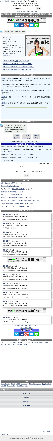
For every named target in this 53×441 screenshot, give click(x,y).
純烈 (26, 386)
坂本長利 (4, 103)
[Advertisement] (26, 350)
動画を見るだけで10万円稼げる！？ (11, 183)
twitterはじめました (6, 434)
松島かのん (21, 342)
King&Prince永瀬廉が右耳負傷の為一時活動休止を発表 (17, 203)
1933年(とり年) (16, 137)
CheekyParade (5, 384)
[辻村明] (26, 295)
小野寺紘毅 (34, 342)
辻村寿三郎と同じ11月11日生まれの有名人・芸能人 (18, 67)
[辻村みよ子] (26, 277)
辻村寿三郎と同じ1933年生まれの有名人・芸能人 (17, 64)
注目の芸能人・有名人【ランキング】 (26, 325)
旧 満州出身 (6, 55)
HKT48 (18, 384)
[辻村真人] (26, 234)
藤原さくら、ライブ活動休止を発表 (11, 194)
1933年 (13, 1)
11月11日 (19, 1)
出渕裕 (3, 78)
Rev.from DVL (11, 386)
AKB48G (3, 386)
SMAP (13, 384)
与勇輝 (3, 84)
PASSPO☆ (20, 386)
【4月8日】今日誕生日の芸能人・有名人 (26, 11)
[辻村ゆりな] (26, 217)
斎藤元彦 (14, 342)
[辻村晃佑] (26, 226)
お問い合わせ (27, 402)
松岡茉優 (21, 189)
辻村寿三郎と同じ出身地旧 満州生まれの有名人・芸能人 (19, 69)
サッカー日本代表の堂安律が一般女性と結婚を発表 (16, 197)
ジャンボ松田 (11, 344)
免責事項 (26, 397)
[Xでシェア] (16, 25)
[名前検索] (24, 8)
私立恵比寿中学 (46, 384)
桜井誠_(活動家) (44, 342)
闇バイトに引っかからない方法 (10, 186)
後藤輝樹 (19, 344)
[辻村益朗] (26, 268)
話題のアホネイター (27, 328)
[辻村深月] (26, 252)
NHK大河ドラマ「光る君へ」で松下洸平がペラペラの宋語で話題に (21, 200)
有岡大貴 (14, 189)
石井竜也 (4, 97)
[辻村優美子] (26, 243)
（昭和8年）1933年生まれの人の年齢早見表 (16, 61)
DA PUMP (24, 384)
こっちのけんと (5, 342)
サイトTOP (26, 406)
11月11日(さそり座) (27, 137)
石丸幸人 (26, 344)
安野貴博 (3, 344)
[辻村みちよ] (26, 286)
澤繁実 (28, 342)
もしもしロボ (27, 393)
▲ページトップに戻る (45, 431)
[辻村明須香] (26, 320)
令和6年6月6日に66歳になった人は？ (12, 192)
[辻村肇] (26, 303)
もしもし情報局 (4, 1)
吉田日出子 (4, 91)
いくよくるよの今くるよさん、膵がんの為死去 (15, 206)
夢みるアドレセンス (35, 384)
